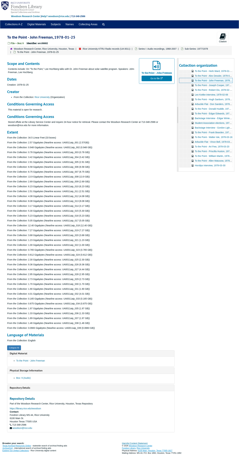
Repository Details (20, 387)
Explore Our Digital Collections (15, 450)
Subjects (56, 24)
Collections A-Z (14, 24)
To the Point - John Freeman (30, 360)
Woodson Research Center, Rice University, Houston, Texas (44, 49)
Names (70, 24)
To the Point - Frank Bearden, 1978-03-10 (216, 132)
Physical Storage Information (26, 370)
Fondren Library (129, 448)
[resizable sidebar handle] (177, 114)
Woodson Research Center (25, 16)
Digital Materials (36, 24)
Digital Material (18, 353)
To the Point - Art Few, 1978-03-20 (212, 146)
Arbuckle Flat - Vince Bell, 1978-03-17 (214, 142)
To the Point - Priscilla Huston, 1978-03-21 (216, 151)
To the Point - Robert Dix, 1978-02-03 (213, 90)
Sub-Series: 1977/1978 (196, 49)
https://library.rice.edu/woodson (25, 408)
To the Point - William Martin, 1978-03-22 (215, 156)
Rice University (42, 97)
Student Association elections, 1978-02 (214, 123)
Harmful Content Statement (135, 443)
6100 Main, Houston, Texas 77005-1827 (155, 450)
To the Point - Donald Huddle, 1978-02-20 (216, 109)
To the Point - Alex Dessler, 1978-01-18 (214, 76)
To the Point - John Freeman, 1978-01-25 (215, 80)
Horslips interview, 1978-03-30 (210, 165)
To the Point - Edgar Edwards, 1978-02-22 (216, 113)
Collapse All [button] (14, 348)
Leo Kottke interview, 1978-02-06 (211, 94)
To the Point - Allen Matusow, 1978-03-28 (215, 160)
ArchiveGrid (7, 448)
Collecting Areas (88, 24)
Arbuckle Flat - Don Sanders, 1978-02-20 (215, 104)
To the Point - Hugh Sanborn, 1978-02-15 (215, 99)
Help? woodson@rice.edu (55, 16)
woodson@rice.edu (22, 428)
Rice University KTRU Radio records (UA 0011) (106, 49)
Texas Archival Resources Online (16, 446)
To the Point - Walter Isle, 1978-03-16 (213, 137)
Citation (223, 38)
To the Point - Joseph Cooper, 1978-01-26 (216, 85)
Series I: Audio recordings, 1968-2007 (157, 49)
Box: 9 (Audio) (23, 378)
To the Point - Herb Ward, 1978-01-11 (214, 71)
